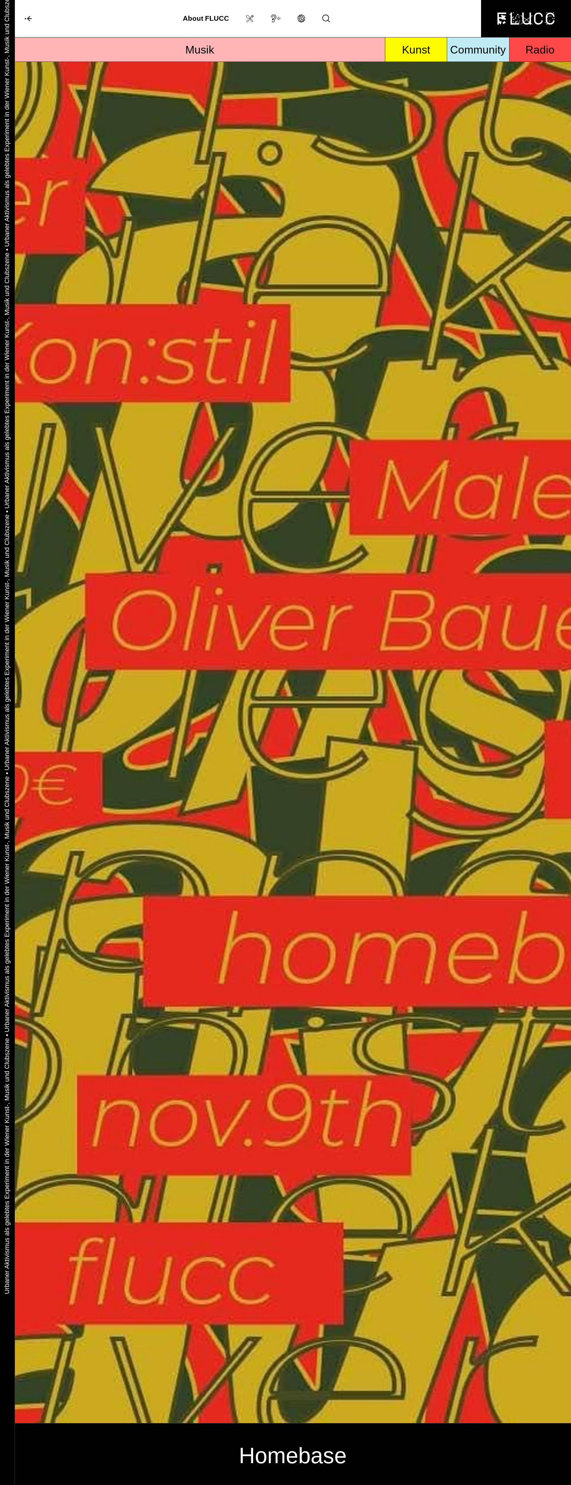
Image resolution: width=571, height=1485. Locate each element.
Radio (540, 49)
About (206, 18)
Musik (199, 49)
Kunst (416, 49)
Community (478, 49)
